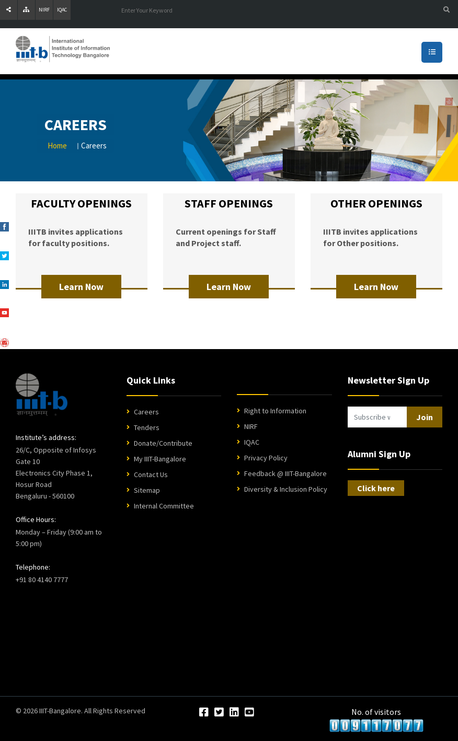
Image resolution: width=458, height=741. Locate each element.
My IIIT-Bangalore (160, 459)
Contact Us (151, 474)
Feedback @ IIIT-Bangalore (285, 473)
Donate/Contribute (163, 443)
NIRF (44, 9)
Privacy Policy (266, 457)
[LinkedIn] (234, 713)
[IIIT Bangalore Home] (41, 394)
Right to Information (275, 410)
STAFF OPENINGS (229, 203)
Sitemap (147, 490)
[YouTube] (249, 713)
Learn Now (81, 287)
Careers (146, 411)
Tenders (146, 427)
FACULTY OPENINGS (81, 203)
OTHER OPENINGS (376, 203)
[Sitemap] (26, 10)
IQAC (62, 9)
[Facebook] (204, 713)
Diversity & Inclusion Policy (285, 489)
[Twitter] (219, 713)
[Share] (8, 10)
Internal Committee (164, 506)
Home (57, 145)
